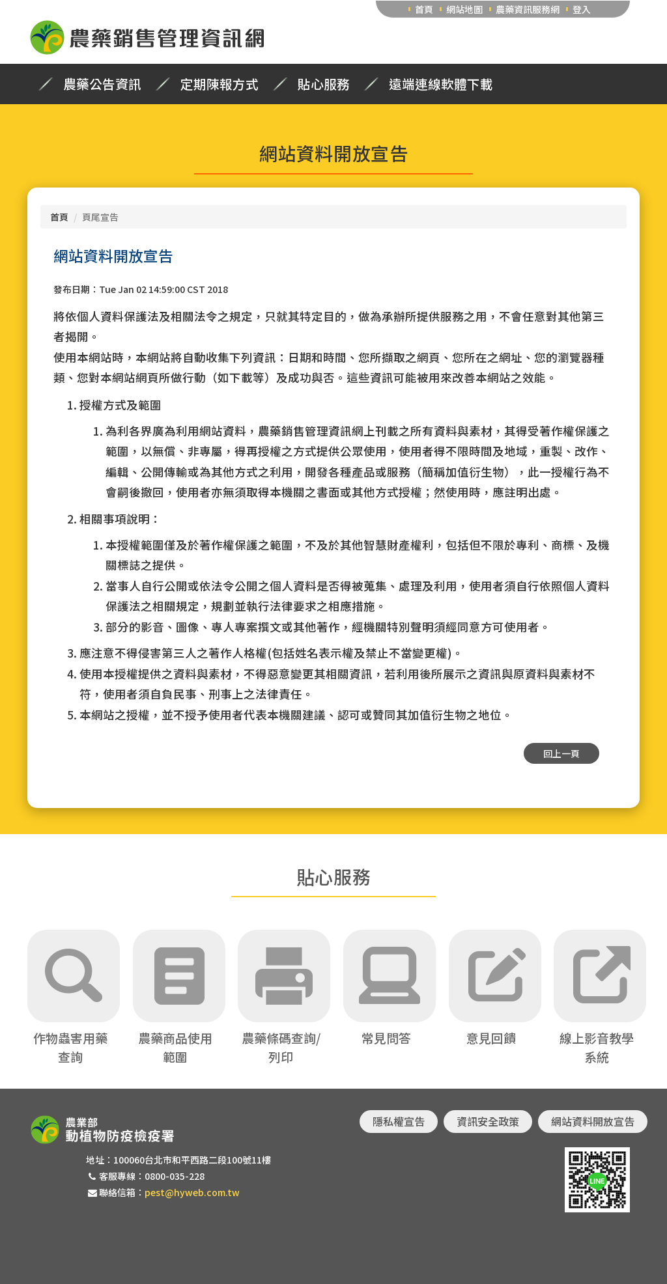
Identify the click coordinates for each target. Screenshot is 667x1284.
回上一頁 (561, 753)
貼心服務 (324, 84)
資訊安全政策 (488, 1121)
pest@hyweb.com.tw (192, 1192)
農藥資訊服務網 (528, 9)
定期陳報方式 (219, 84)
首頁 (424, 9)
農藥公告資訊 (102, 84)
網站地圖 (464, 9)
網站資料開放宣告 (592, 1121)
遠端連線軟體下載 (441, 84)
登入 (582, 9)
